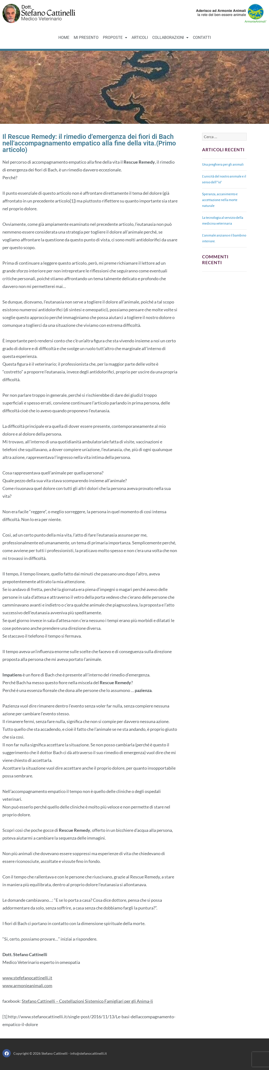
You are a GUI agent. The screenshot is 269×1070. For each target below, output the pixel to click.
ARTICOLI (140, 37)
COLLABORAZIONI (170, 37)
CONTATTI (202, 37)
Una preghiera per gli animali (223, 164)
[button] (115, 37)
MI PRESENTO (86, 37)
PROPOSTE (115, 37)
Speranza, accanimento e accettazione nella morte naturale (220, 200)
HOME (63, 37)
